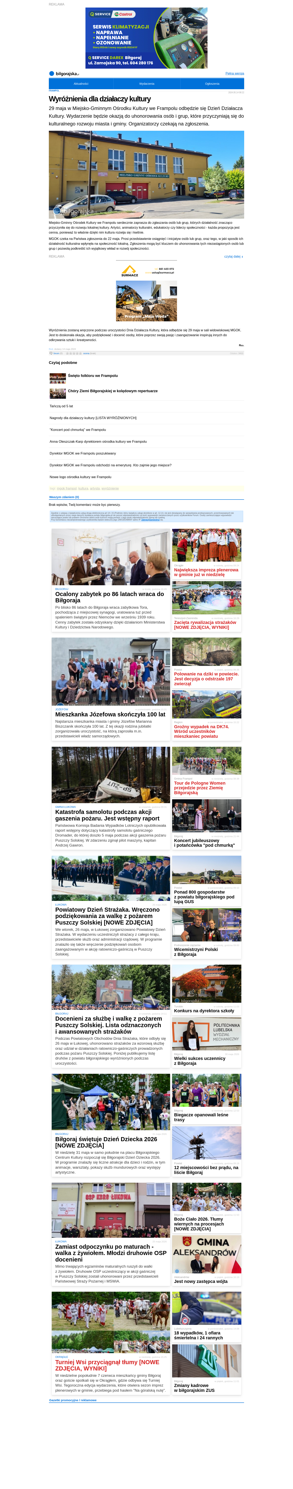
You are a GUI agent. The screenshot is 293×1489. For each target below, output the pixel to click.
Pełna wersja (234, 73)
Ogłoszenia (212, 83)
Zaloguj (145, 520)
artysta (95, 488)
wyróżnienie (110, 488)
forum (58, 353)
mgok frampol (67, 488)
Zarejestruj (154, 520)
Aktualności (81, 83)
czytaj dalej (233, 256)
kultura (83, 488)
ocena (89, 353)
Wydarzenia (146, 83)
